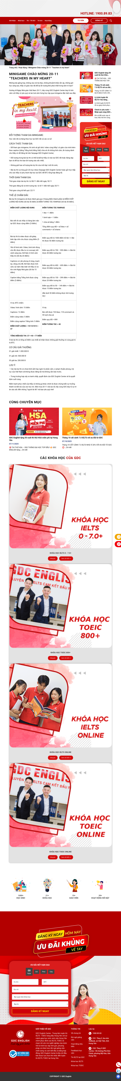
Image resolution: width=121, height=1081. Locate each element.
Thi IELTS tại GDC (78, 1057)
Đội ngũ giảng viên (76, 1038)
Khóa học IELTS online (60, 752)
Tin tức (40, 20)
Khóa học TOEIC (77, 1065)
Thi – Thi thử (31, 20)
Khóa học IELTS (77, 1061)
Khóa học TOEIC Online (61, 852)
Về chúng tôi (76, 1033)
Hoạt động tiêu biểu (77, 1045)
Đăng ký (99, 20)
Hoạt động (48, 20)
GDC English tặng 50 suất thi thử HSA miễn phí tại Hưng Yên (103, 74)
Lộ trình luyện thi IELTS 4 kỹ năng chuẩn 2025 (101, 98)
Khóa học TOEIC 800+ (60, 652)
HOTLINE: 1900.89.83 (96, 13)
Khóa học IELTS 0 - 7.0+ (60, 553)
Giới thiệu (12, 20)
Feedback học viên (76, 1052)
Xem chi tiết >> (66, 558)
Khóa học (21, 20)
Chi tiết (24, 450)
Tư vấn (81, 20)
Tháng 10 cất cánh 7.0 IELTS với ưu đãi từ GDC (102, 86)
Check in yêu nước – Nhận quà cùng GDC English (103, 111)
